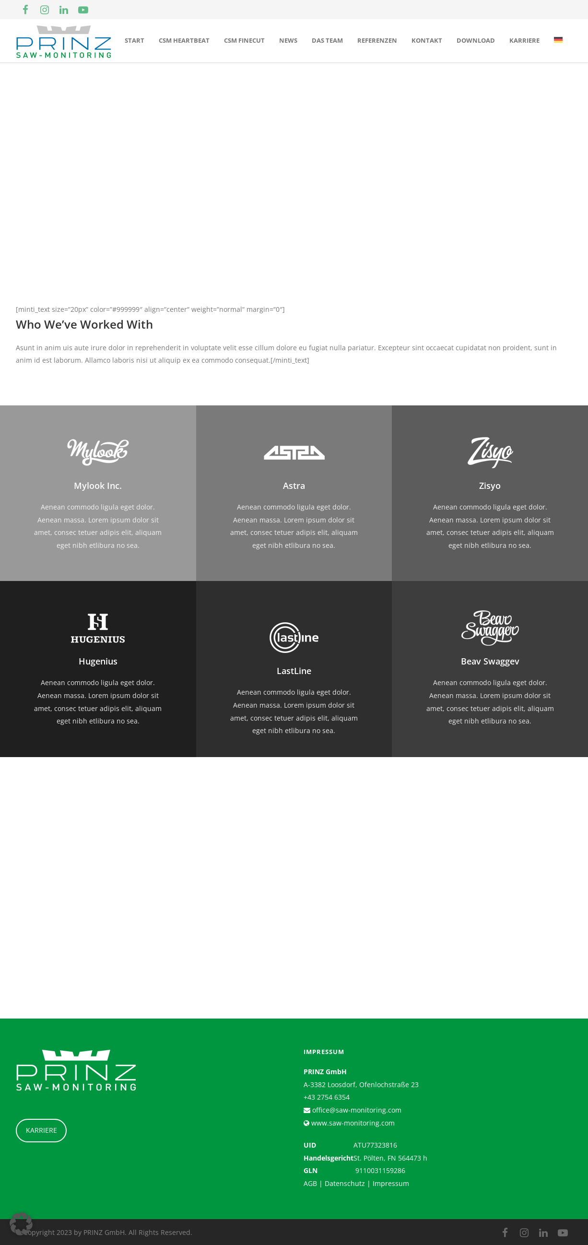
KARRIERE (41, 1130)
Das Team (327, 40)
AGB (310, 1183)
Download (476, 40)
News (288, 40)
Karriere (524, 40)
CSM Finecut (244, 40)
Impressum (391, 1183)
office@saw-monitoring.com (355, 1110)
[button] (21, 1224)
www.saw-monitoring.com (352, 1122)
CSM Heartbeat (184, 40)
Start (134, 40)
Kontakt (427, 40)
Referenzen (377, 40)
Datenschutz (345, 1183)
